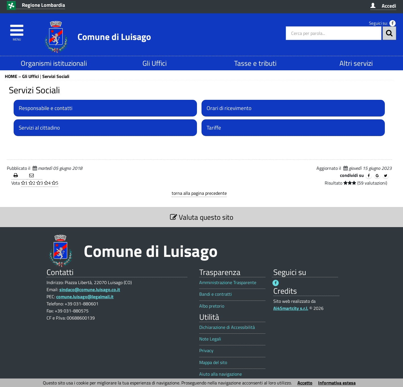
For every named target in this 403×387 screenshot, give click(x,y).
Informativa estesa (337, 382)
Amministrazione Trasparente (227, 282)
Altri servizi (356, 63)
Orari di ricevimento (229, 108)
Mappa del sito (213, 362)
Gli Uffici (154, 63)
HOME (11, 76)
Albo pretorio (211, 306)
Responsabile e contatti (45, 108)
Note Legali (210, 339)
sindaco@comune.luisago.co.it (89, 289)
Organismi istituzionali (54, 63)
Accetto (304, 382)
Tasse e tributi (255, 63)
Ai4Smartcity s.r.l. (290, 308)
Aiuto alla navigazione (220, 374)
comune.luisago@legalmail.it (85, 296)
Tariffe (214, 128)
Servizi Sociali (55, 76)
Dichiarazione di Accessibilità (227, 327)
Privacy (206, 350)
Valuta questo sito (201, 217)
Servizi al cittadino (39, 128)
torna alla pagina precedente (199, 193)
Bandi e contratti (215, 294)
